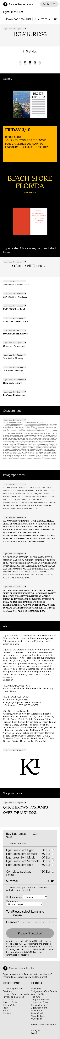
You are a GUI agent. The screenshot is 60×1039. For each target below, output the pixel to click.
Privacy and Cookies (13, 996)
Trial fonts (8, 999)
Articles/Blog (9, 1005)
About (6, 1010)
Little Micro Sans (39, 1002)
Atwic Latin (36, 1018)
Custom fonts (10, 1002)
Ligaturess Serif (39, 1007)
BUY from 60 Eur (45, 19)
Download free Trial (18, 19)
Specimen (8, 679)
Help (5, 1007)
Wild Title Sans (38, 994)
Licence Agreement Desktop (13, 990)
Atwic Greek (37, 1013)
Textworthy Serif (39, 1005)
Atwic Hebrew (38, 1016)
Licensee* (12, 922)
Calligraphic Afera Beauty (44, 991)
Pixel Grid (35, 996)
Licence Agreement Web (16, 994)
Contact (7, 1013)
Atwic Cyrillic (37, 1010)
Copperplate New (40, 999)
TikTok (34, 1033)
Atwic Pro (36, 988)
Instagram (36, 1030)
